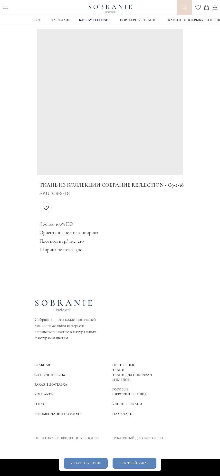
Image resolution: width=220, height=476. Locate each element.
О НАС (39, 404)
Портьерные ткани (137, 20)
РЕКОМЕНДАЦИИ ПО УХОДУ (57, 414)
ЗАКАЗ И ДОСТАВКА (50, 384)
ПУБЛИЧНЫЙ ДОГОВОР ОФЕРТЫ (139, 438)
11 (156, 18)
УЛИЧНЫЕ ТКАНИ (127, 404)
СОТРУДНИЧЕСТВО (50, 375)
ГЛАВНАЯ (42, 365)
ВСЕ (38, 20)
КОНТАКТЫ (44, 394)
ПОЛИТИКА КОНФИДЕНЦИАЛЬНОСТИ (66, 438)
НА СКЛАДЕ (60, 20)
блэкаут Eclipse (93, 20)
